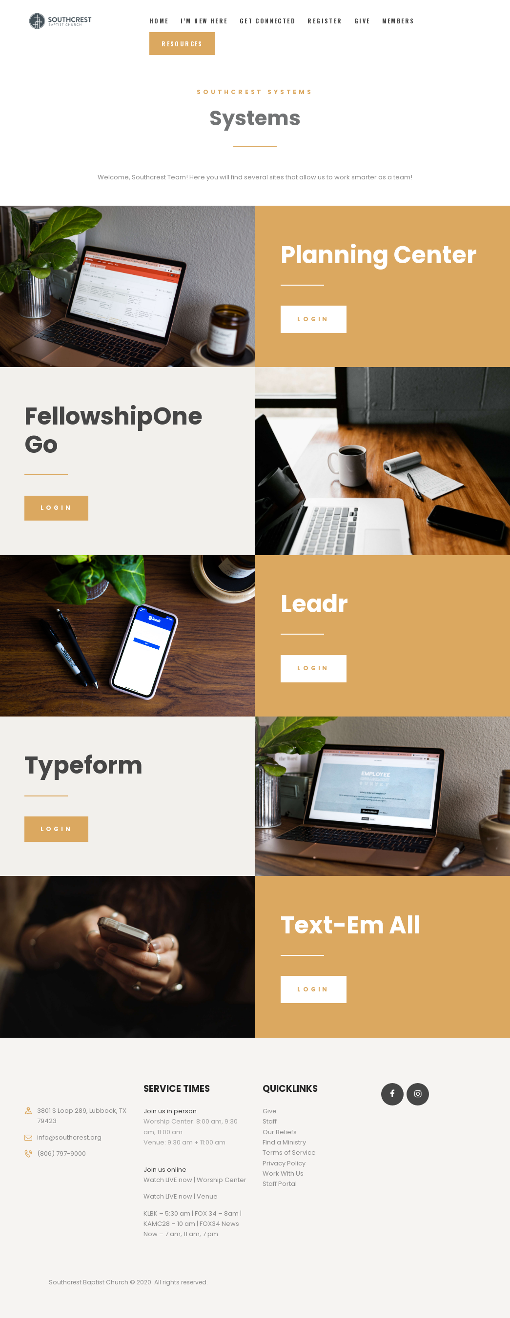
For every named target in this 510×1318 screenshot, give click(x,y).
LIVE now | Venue (191, 1196)
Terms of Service (289, 1152)
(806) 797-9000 (61, 1153)
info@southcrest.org (69, 1137)
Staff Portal (280, 1183)
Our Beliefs (280, 1132)
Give (270, 1111)
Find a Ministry (284, 1142)
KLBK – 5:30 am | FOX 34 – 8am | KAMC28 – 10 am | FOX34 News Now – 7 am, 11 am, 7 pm (192, 1224)
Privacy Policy (284, 1163)
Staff (270, 1121)
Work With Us (283, 1173)
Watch (153, 1196)
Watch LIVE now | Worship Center (194, 1179)
